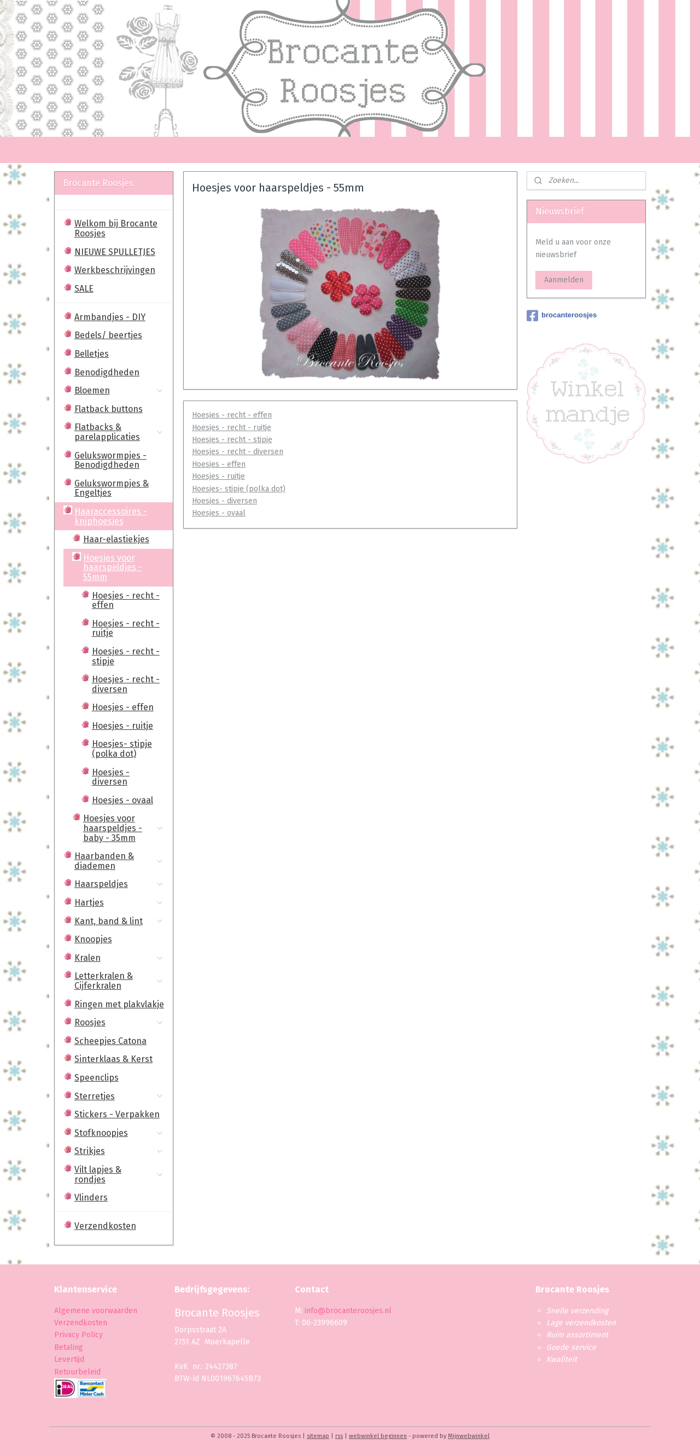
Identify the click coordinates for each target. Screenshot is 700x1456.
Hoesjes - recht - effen (231, 415)
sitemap (318, 1436)
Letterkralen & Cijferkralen (119, 981)
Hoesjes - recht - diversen (237, 451)
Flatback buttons (108, 409)
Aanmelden (564, 280)
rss (339, 1436)
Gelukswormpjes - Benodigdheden (110, 460)
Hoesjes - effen (218, 464)
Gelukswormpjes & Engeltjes (111, 488)
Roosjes (119, 1022)
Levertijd (69, 1359)
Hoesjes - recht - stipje (231, 439)
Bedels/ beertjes (108, 335)
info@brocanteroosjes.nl (348, 1310)
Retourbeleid (77, 1372)
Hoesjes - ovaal (218, 513)
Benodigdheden (106, 372)
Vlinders (91, 1197)
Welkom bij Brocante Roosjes (116, 228)
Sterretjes (119, 1096)
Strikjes (119, 1151)
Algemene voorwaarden (95, 1310)
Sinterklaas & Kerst (113, 1059)
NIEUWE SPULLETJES (114, 252)
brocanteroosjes (562, 315)
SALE (84, 288)
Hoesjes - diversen (223, 501)
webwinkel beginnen (378, 1436)
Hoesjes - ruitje (217, 476)
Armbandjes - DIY (109, 317)
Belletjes (91, 354)
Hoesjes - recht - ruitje (231, 427)
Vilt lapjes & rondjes (119, 1174)
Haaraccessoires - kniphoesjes (119, 516)
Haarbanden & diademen (119, 861)
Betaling (68, 1347)
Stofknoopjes (119, 1133)
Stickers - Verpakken (117, 1114)
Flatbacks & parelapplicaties (119, 432)
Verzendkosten (105, 1226)
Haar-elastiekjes (116, 539)
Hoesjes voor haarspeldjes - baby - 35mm (123, 828)
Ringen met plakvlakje (119, 1004)
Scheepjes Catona (110, 1041)
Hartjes (119, 902)
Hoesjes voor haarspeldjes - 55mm (123, 567)
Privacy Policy (79, 1334)
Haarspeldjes (119, 884)
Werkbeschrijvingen (114, 270)
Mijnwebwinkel (468, 1436)
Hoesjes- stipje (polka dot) (238, 489)
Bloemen (119, 390)
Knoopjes (93, 939)
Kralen (119, 958)
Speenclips (96, 1077)
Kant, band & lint (119, 921)
